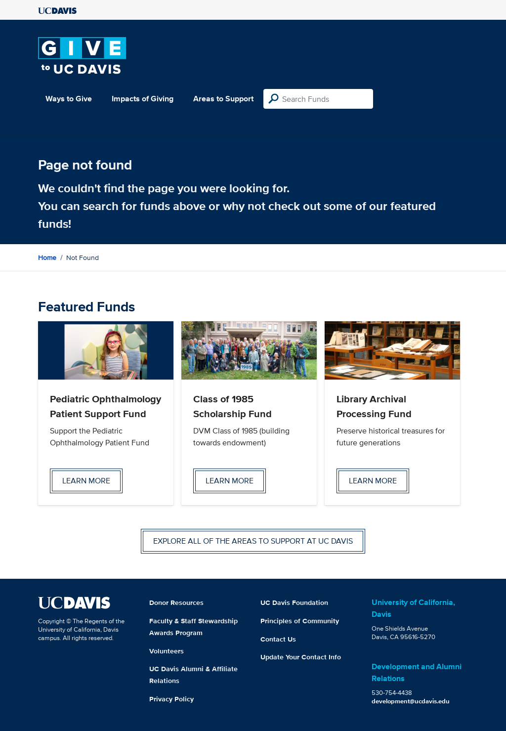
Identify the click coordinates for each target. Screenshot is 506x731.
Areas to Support (223, 98)
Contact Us (278, 639)
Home (47, 257)
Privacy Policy (171, 699)
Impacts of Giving (142, 98)
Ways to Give (68, 98)
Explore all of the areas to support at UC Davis (253, 541)
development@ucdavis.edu (411, 701)
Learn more (86, 480)
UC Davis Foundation (294, 602)
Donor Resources (176, 602)
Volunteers (166, 651)
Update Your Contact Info (300, 657)
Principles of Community (299, 621)
